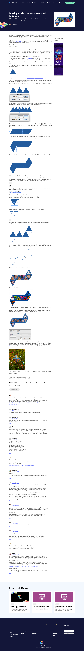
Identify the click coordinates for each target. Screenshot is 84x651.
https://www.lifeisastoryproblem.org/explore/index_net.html (23, 566)
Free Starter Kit (34, 633)
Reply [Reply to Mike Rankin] (10, 478)
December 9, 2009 (15, 458)
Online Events (23, 631)
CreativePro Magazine (14, 634)
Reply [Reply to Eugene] (10, 573)
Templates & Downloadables (13, 630)
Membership (34, 2)
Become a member (70, 2)
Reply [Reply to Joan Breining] (10, 453)
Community (42, 2)
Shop (11, 632)
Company (49, 2)
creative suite (57, 40)
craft (62, 38)
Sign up (68, 633)
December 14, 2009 (15, 439)
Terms (54, 635)
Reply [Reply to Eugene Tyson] (10, 467)
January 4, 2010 (15, 418)
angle (55, 38)
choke (59, 38)
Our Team (55, 631)
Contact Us (55, 633)
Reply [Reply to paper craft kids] (10, 423)
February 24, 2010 (15, 410)
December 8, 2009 (15, 471)
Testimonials (34, 631)
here (10, 345)
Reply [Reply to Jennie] (10, 526)
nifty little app (28, 58)
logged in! (46, 382)
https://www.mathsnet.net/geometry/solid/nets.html (21, 465)
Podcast (11, 636)
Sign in (63, 2)
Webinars (22, 633)
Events (28, 2)
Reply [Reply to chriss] (10, 435)
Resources (23, 2)
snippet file (18, 41)
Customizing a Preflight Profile (41, 606)
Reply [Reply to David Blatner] (10, 518)
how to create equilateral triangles (35, 78)
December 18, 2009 (15, 427)
